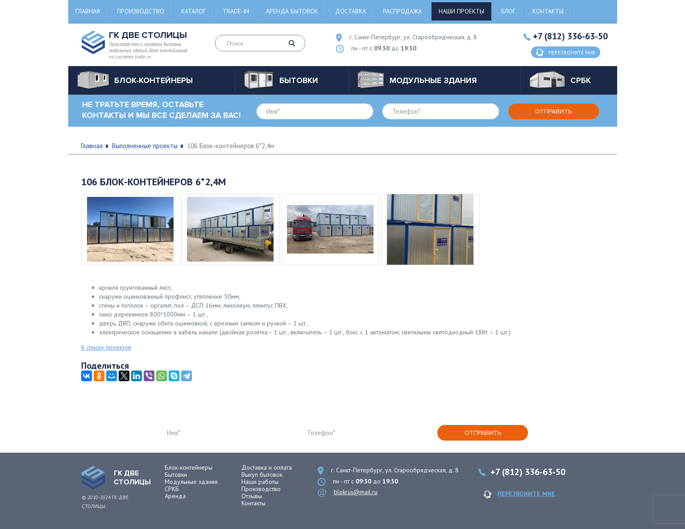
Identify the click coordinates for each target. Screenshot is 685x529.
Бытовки (176, 474)
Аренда (175, 496)
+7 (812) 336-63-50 (570, 36)
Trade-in (236, 11)
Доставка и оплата (266, 467)
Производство (140, 11)
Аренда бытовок (292, 11)
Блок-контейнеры (188, 467)
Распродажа (402, 11)
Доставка (350, 11)
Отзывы (251, 496)
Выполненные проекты (145, 146)
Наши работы (259, 481)
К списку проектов (106, 347)
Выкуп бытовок (261, 474)
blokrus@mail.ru (356, 492)
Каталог (193, 11)
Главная (87, 11)
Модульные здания (191, 481)
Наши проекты (461, 11)
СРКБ (172, 488)
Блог (508, 11)
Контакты (548, 11)
